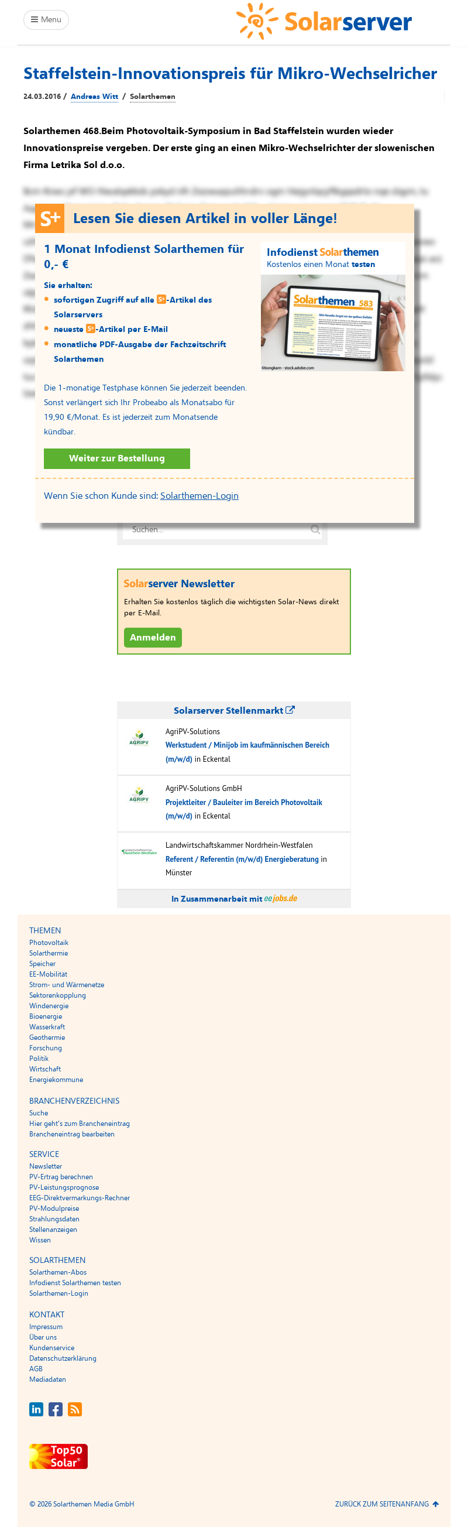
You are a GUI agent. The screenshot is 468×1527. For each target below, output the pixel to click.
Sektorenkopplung (57, 995)
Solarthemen (153, 96)
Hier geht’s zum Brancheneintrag (79, 1123)
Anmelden (153, 637)
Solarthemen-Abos (58, 1272)
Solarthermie (48, 953)
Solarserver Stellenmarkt (234, 710)
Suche (38, 1113)
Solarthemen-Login (199, 496)
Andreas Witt (94, 96)
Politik (39, 1058)
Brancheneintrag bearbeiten (72, 1134)
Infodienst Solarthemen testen (75, 1283)
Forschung (45, 1048)
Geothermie (47, 1037)
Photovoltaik (48, 942)
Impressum (46, 1326)
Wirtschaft (45, 1069)
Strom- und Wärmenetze (66, 985)
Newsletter (45, 1166)
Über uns (43, 1337)
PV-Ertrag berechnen (61, 1177)
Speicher (42, 963)
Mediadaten (47, 1379)
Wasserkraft (47, 1027)
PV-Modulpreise (54, 1208)
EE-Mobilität (48, 974)
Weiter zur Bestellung (117, 458)
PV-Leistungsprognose (64, 1187)
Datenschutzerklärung (63, 1358)
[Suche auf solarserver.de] (315, 530)
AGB (36, 1369)
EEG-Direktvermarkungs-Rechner (79, 1198)
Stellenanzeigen (53, 1229)
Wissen (40, 1240)
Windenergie (48, 1006)
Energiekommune (56, 1079)
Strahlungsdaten (54, 1219)
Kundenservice (51, 1348)
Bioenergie (45, 1016)
